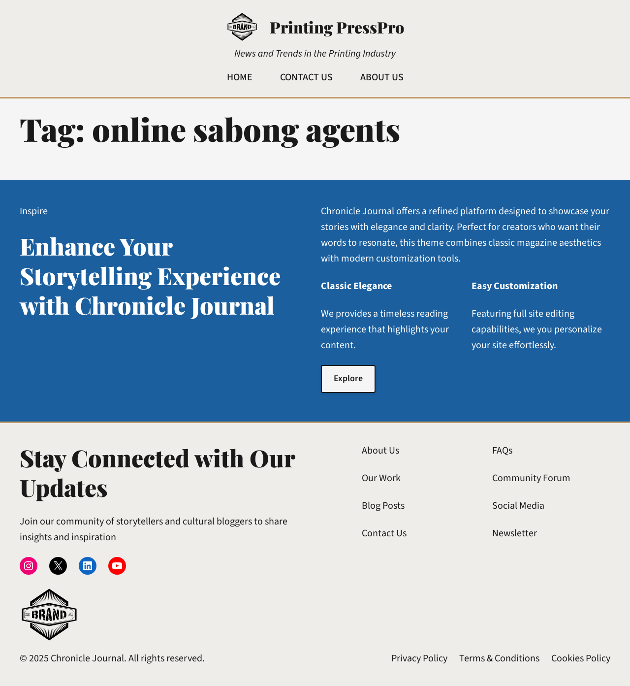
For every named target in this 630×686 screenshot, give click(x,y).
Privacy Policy (419, 658)
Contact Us (384, 533)
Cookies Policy (580, 658)
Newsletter (514, 533)
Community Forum (531, 478)
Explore (348, 378)
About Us (380, 450)
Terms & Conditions (499, 658)
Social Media (518, 506)
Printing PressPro (337, 26)
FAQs (502, 450)
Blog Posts (383, 506)
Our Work (381, 478)
